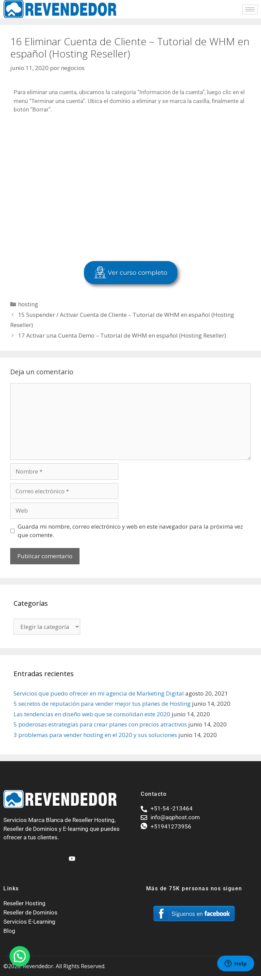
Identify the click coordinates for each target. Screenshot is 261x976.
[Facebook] (59, 856)
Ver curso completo (130, 272)
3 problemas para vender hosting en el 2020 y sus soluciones (95, 735)
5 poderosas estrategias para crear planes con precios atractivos (100, 724)
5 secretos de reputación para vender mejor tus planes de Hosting (102, 703)
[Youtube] (71, 856)
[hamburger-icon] (250, 9)
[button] (20, 956)
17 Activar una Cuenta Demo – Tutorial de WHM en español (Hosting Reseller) (122, 335)
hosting (28, 304)
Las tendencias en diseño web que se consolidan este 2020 (92, 714)
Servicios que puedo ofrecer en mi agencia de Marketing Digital (99, 693)
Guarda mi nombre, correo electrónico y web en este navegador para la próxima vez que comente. (130, 531)
